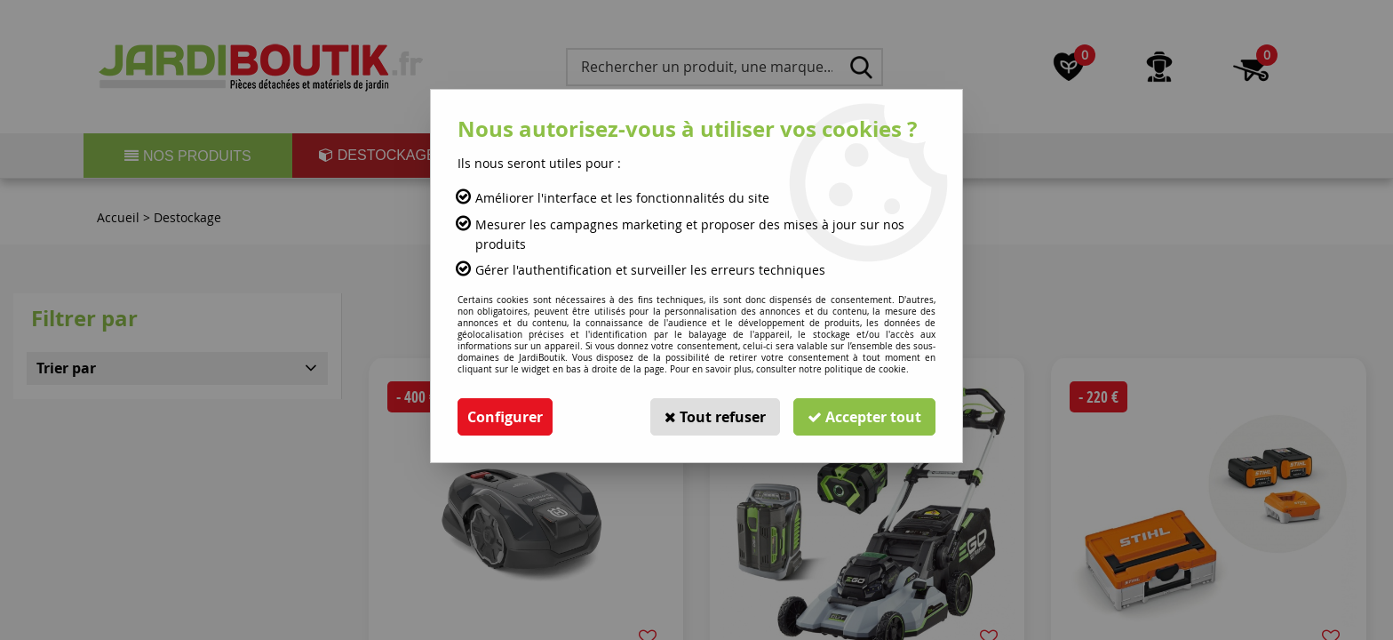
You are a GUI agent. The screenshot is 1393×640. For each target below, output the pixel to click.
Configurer (505, 417)
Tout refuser (715, 417)
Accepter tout (864, 417)
